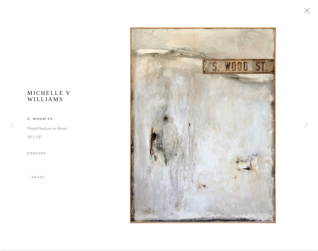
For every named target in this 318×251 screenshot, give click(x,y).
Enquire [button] (36, 156)
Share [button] (38, 179)
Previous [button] (11, 125)
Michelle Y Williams (49, 99)
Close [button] (309, 12)
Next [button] (306, 125)
